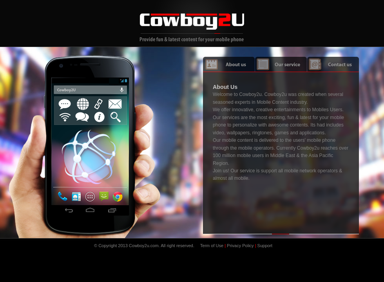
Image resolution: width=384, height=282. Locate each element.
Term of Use (211, 245)
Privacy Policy (240, 245)
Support (265, 245)
